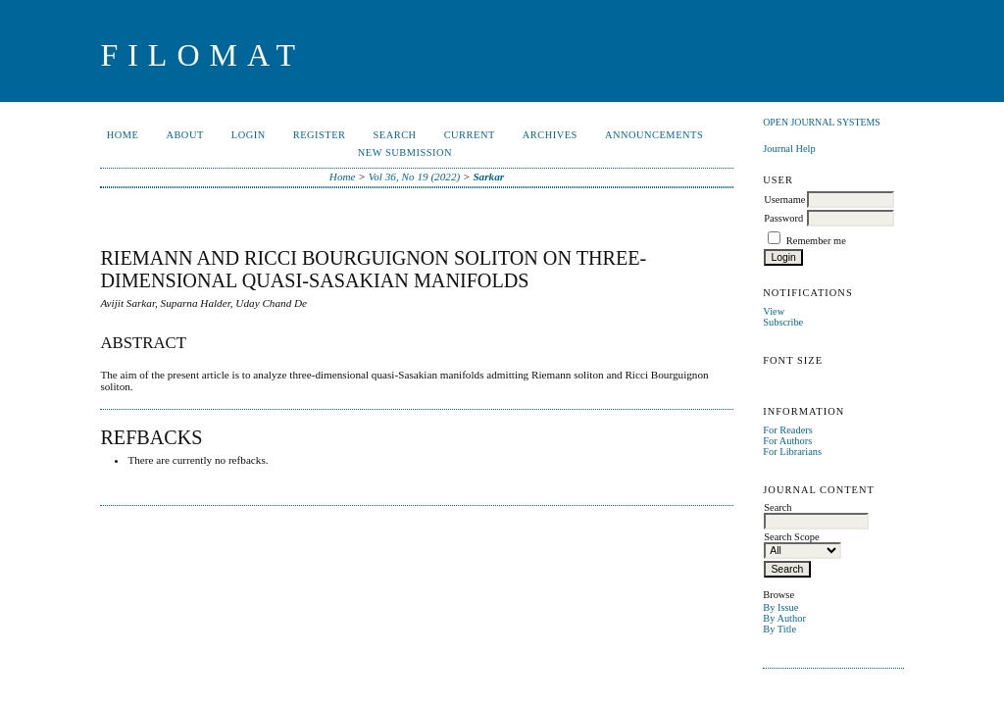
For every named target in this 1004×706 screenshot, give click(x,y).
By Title (779, 629)
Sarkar (488, 176)
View (773, 311)
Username (784, 199)
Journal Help (789, 148)
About (184, 134)
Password (783, 218)
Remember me (816, 240)
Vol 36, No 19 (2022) (415, 176)
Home (123, 134)
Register (319, 134)
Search (395, 134)
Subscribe (783, 322)
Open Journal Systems (821, 122)
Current (469, 134)
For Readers (788, 430)
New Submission (405, 152)
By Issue (780, 607)
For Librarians (792, 451)
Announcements (654, 134)
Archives (550, 134)
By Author (784, 618)
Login (248, 134)
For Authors (787, 440)
